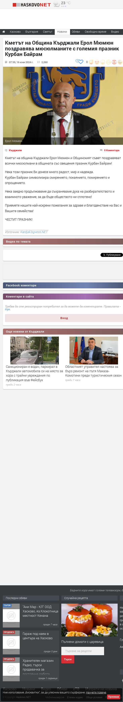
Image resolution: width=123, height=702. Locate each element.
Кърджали (15, 150)
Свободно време (95, 31)
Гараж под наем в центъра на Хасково (38, 636)
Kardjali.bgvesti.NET (33, 232)
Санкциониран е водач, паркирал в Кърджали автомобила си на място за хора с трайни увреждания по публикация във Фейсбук (34, 373)
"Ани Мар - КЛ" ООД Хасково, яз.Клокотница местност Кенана (40, 611)
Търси (67, 659)
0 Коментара (111, 150)
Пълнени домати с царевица (82, 641)
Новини (62, 31)
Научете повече (96, 692)
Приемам (113, 696)
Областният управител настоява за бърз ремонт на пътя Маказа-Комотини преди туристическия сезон (93, 371)
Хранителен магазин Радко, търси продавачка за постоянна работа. (38, 667)
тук (7, 309)
